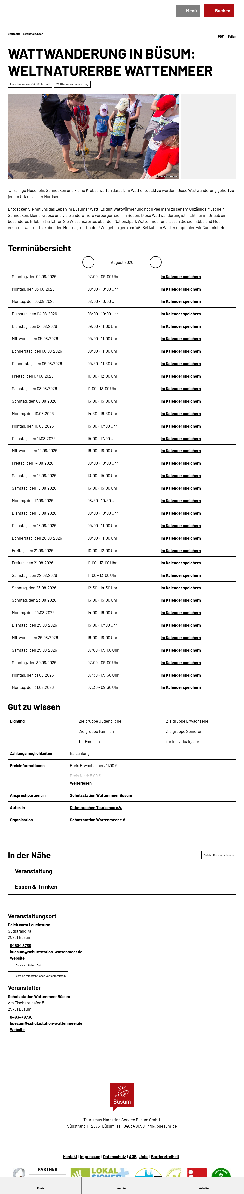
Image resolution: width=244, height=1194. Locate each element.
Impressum (90, 1158)
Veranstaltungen (33, 33)
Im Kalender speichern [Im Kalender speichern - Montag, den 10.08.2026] (181, 413)
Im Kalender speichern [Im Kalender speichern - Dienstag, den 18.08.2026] (181, 512)
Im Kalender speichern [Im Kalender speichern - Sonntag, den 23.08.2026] (181, 587)
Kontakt (70, 1158)
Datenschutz (114, 1158)
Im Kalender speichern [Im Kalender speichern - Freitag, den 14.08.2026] (181, 462)
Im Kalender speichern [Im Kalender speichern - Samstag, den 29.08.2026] (181, 649)
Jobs (143, 1158)
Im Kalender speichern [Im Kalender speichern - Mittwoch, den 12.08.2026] (181, 450)
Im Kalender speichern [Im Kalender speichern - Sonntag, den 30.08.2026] (181, 662)
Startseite (14, 33)
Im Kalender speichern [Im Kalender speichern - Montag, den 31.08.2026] (181, 674)
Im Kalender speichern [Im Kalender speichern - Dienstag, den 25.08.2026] (181, 624)
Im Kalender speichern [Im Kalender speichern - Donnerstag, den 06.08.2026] (181, 350)
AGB (133, 1158)
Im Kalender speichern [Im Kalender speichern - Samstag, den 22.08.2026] (181, 575)
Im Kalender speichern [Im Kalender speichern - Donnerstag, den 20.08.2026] (181, 537)
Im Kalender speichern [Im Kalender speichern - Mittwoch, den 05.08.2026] (181, 338)
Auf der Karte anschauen (219, 857)
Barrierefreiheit (165, 1158)
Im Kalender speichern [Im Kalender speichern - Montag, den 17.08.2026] (181, 500)
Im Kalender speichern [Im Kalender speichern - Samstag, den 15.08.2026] (181, 475)
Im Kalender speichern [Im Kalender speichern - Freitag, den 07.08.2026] (181, 375)
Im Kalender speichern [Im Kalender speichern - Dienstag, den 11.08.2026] (181, 438)
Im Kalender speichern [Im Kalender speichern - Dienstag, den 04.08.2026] (181, 313)
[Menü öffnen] (186, 12)
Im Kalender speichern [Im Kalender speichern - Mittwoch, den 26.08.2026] (181, 637)
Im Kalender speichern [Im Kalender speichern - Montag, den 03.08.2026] (181, 288)
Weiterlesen (81, 785)
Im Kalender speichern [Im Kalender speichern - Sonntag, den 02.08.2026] (181, 276)
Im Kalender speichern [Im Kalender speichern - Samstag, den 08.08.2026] (181, 388)
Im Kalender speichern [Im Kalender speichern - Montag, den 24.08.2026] (181, 612)
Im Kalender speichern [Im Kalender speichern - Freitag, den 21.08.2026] (181, 550)
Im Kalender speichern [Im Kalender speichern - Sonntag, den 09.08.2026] (181, 400)
